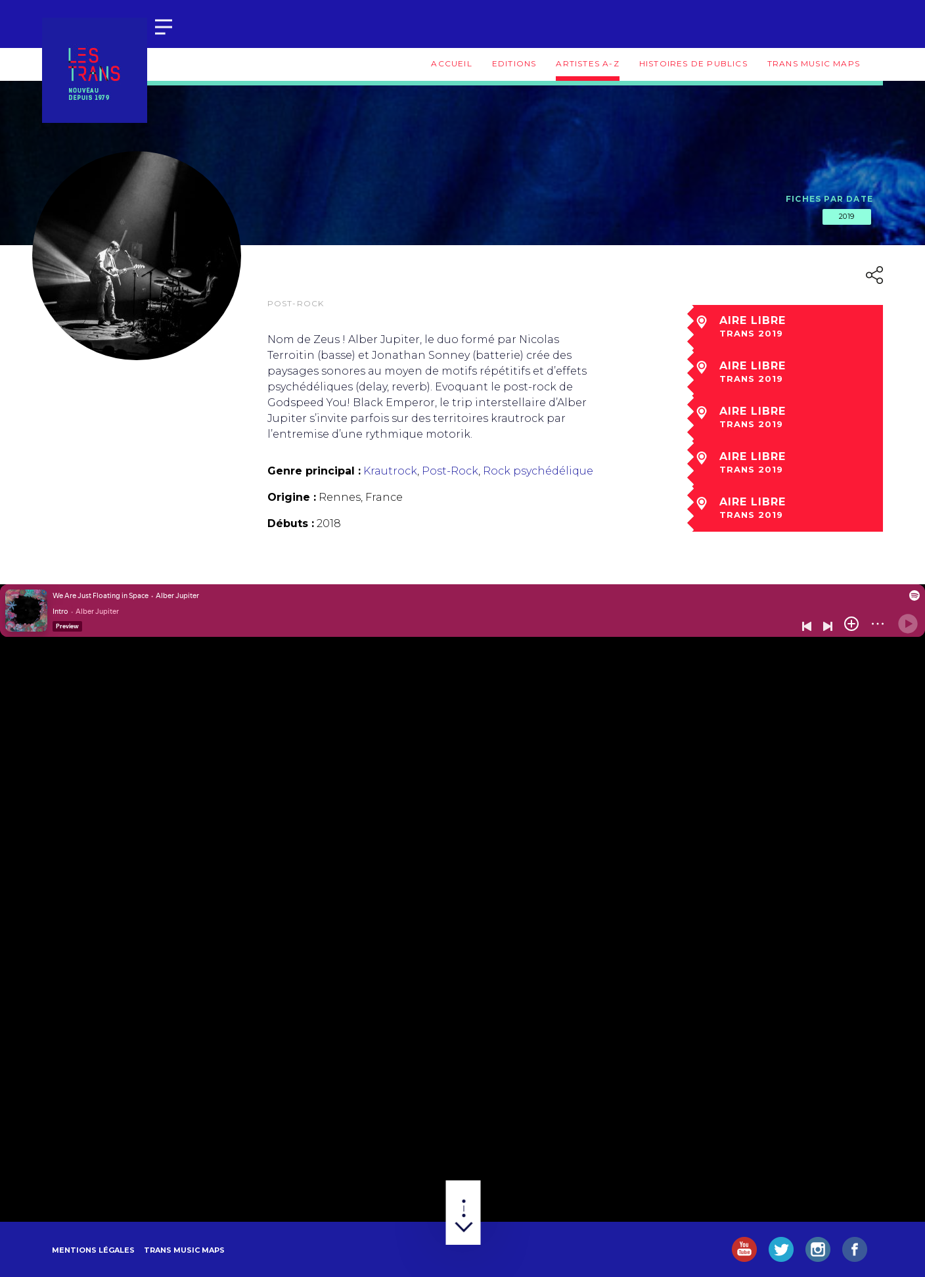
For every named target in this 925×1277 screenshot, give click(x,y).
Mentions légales (93, 1250)
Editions (514, 63)
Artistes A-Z (587, 63)
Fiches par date (829, 199)
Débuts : (290, 523)
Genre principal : (314, 471)
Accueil (451, 63)
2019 (847, 216)
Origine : (291, 497)
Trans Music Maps (813, 63)
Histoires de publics (693, 63)
